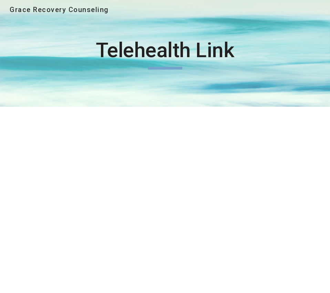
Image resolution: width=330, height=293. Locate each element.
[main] (165, 53)
